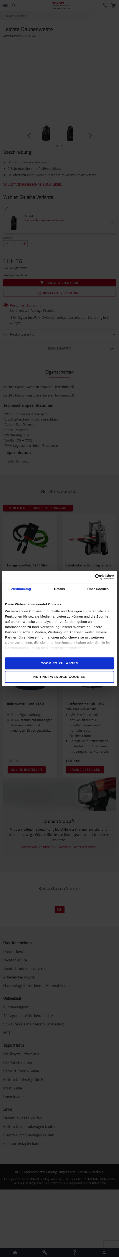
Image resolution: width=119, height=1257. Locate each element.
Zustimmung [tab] (21, 589)
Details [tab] (59, 589)
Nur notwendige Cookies (59, 677)
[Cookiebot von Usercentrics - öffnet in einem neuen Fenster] (95, 577)
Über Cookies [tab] (98, 589)
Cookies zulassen (59, 663)
